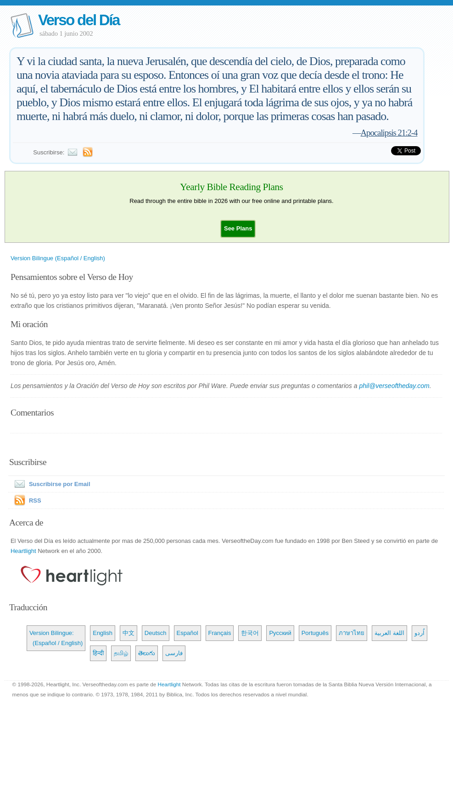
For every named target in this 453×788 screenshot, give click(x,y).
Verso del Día (78, 19)
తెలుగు (146, 653)
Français (219, 632)
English (102, 632)
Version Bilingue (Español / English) (58, 258)
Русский (280, 632)
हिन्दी (98, 653)
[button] (238, 228)
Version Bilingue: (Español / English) (56, 637)
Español (187, 632)
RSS (35, 500)
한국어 (250, 632)
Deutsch (156, 632)
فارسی (174, 653)
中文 (128, 632)
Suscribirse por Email (50, 484)
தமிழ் (121, 653)
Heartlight (23, 550)
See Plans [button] (238, 228)
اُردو (419, 632)
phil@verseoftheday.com (394, 385)
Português (315, 632)
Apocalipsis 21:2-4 (389, 132)
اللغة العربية (389, 632)
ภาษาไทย (351, 632)
